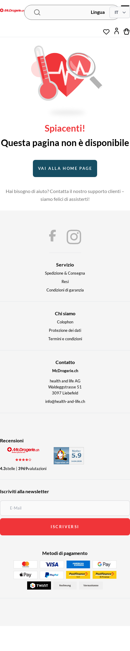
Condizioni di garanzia (65, 290)
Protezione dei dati (65, 330)
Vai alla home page (65, 168)
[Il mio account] (116, 31)
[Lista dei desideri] (106, 29)
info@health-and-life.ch (65, 401)
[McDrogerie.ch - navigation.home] (12, 11)
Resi (65, 281)
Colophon (65, 321)
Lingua (98, 12)
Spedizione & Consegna (65, 273)
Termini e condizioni (65, 338)
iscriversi (65, 526)
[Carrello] (127, 31)
